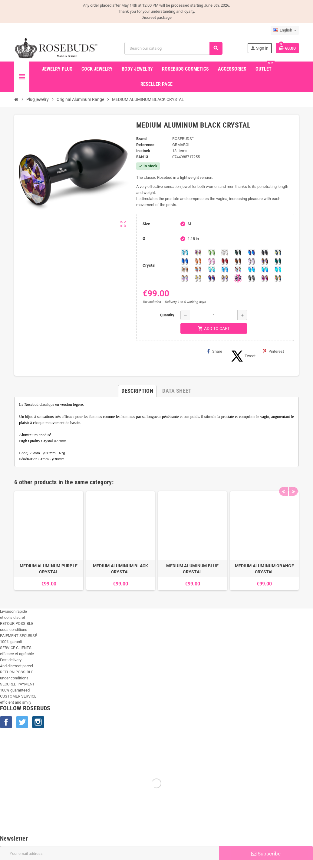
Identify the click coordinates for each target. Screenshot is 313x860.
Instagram (38, 722)
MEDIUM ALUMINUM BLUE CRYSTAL (192, 568)
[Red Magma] (224, 261)
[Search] (173, 48)
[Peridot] (264, 269)
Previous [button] (283, 480)
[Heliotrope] (251, 252)
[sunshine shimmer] (184, 269)
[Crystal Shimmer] (198, 278)
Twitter (22, 722)
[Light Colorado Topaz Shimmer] (224, 269)
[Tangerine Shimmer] (238, 269)
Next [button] (292, 480)
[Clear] (224, 252)
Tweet (242, 356)
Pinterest (273, 351)
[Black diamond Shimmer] (251, 269)
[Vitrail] (278, 278)
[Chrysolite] (211, 252)
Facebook (6, 722)
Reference (145, 144)
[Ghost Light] (238, 278)
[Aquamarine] (184, 252)
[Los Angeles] (278, 252)
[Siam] (211, 269)
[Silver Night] (251, 278)
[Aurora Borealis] (198, 252)
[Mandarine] (198, 261)
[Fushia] (264, 278)
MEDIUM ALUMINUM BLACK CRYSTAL (120, 568)
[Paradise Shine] (224, 278)
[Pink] (211, 261)
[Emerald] (238, 252)
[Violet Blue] (211, 278)
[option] (49, 540)
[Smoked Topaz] (238, 261)
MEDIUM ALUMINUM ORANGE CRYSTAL (264, 568)
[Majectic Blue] (184, 261)
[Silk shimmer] (184, 278)
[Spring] (251, 261)
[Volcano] (264, 261)
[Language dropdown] (285, 30)
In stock (143, 150)
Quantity (167, 315)
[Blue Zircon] (278, 261)
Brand (141, 138)
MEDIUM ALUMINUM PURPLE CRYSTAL (48, 568)
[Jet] (264, 252)
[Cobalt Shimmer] (278, 269)
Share (214, 351)
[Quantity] (214, 315)
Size (146, 224)
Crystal (149, 265)
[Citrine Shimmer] (198, 269)
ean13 (142, 157)
